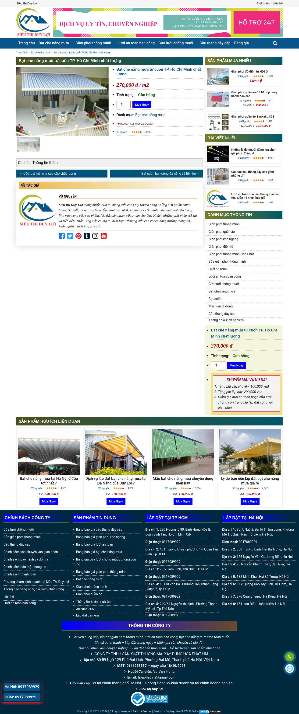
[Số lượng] (124, 104)
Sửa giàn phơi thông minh (227, 261)
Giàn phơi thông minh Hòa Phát (231, 254)
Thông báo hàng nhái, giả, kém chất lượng (34, 589)
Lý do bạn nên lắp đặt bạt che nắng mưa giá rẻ (250, 480)
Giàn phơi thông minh (93, 43)
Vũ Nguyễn (122, 132)
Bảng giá (241, 43)
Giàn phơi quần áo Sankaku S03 (252, 116)
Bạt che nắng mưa (54, 43)
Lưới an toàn (218, 269)
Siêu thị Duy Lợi (151, 689)
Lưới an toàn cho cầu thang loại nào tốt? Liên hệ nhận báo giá (255, 196)
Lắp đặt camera (87, 615)
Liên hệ (278, 3)
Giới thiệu (263, 3)
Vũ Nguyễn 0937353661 (181, 711)
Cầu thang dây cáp (215, 43)
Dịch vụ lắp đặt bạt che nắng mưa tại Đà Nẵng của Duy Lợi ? (115, 480)
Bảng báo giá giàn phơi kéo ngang (100, 537)
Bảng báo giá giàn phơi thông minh (101, 572)
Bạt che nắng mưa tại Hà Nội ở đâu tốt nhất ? (49, 480)
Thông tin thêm (45, 162)
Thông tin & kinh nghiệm (226, 320)
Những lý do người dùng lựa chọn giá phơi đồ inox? (253, 151)
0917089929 (171, 542)
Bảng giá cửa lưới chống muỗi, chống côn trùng (104, 561)
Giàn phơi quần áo (222, 231)
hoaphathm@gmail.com (156, 677)
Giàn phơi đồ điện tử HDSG (249, 71)
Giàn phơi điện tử (221, 246)
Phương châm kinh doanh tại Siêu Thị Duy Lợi (36, 582)
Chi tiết (24, 162)
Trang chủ (26, 43)
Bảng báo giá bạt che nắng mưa (99, 552)
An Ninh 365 (85, 609)
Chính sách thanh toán (20, 574)
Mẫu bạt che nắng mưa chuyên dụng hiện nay (183, 480)
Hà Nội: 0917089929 (22, 687)
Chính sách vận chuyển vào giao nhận (31, 552)
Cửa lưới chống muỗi (175, 43)
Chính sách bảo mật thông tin (25, 567)
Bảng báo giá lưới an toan (94, 544)
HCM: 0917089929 (20, 697)
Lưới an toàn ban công (136, 43)
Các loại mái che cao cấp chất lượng (49, 173)
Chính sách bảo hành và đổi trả (26, 559)
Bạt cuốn (215, 299)
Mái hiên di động (221, 306)
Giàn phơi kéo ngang (223, 239)
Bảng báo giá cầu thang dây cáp (99, 529)
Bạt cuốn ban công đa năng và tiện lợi (168, 173)
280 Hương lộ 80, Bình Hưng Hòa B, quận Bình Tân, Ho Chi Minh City (178, 532)
